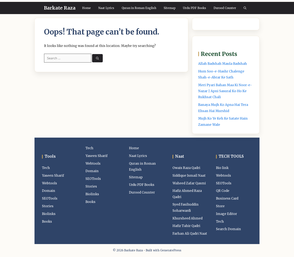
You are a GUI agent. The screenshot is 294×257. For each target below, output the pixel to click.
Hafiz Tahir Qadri (186, 226)
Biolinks (49, 214)
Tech (46, 168)
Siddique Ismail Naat (189, 175)
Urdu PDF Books (194, 8)
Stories (47, 206)
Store (220, 206)
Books (47, 221)
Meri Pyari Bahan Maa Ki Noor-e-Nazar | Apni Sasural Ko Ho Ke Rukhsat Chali (225, 91)
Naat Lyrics (106, 8)
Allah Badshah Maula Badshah (222, 64)
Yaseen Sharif (53, 175)
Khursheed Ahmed (187, 218)
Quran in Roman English (139, 8)
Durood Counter (225, 8)
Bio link (222, 168)
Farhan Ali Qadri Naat (189, 233)
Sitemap (170, 8)
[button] (245, 8)
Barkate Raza (60, 8)
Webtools (49, 183)
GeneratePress (170, 250)
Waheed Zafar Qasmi (189, 183)
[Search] (97, 58)
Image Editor (226, 214)
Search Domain (228, 229)
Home (86, 8)
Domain (48, 191)
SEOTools (49, 198)
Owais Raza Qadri (186, 168)
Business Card (227, 198)
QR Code (222, 191)
